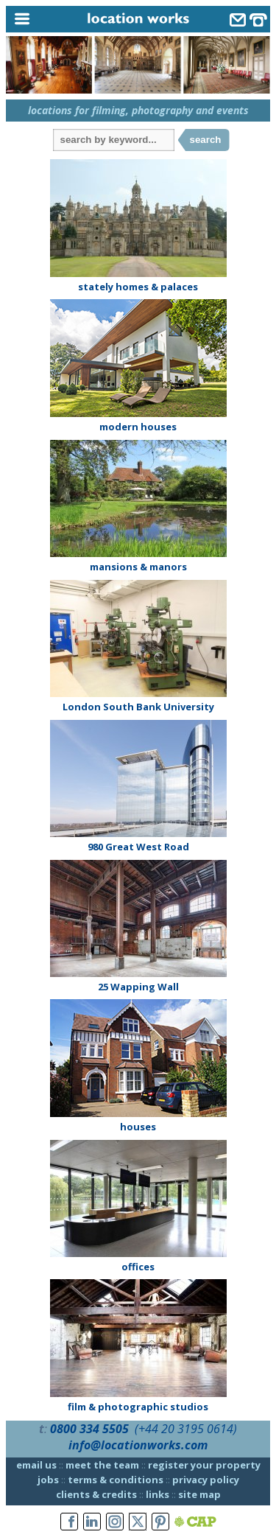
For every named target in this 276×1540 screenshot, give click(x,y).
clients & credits (96, 1494)
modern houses (138, 426)
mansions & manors (138, 566)
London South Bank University (138, 706)
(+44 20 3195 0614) (186, 1429)
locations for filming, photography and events (138, 110)
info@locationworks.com (138, 1445)
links (157, 1494)
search (206, 139)
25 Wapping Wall (138, 986)
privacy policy (205, 1479)
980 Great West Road (138, 846)
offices (138, 1266)
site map (199, 1494)
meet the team (102, 1464)
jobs (48, 1479)
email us (36, 1464)
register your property (204, 1464)
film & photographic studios (138, 1406)
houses (138, 1126)
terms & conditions (115, 1479)
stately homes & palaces (138, 286)
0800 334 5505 (89, 1429)
